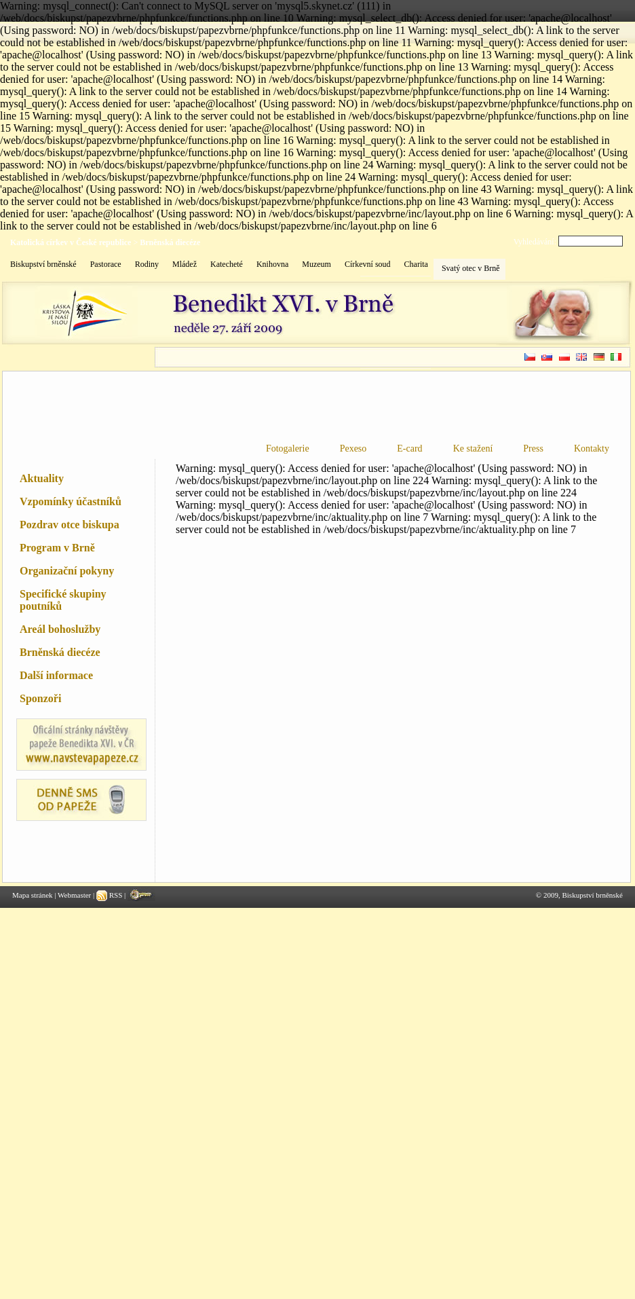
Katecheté (226, 264)
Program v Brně (57, 547)
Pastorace (105, 264)
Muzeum (316, 264)
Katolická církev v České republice (70, 242)
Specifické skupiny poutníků (63, 600)
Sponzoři (40, 698)
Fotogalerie (287, 448)
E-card (409, 448)
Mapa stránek (32, 895)
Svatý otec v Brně (471, 268)
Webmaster (74, 895)
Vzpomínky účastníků (70, 501)
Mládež (184, 264)
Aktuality (42, 478)
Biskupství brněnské (43, 264)
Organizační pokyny (67, 571)
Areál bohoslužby (60, 629)
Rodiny (147, 264)
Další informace (56, 675)
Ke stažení (473, 448)
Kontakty (591, 448)
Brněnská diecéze (170, 242)
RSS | (112, 895)
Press (533, 448)
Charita (416, 264)
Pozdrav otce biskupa (69, 524)
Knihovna (272, 264)
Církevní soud (368, 264)
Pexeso (353, 448)
